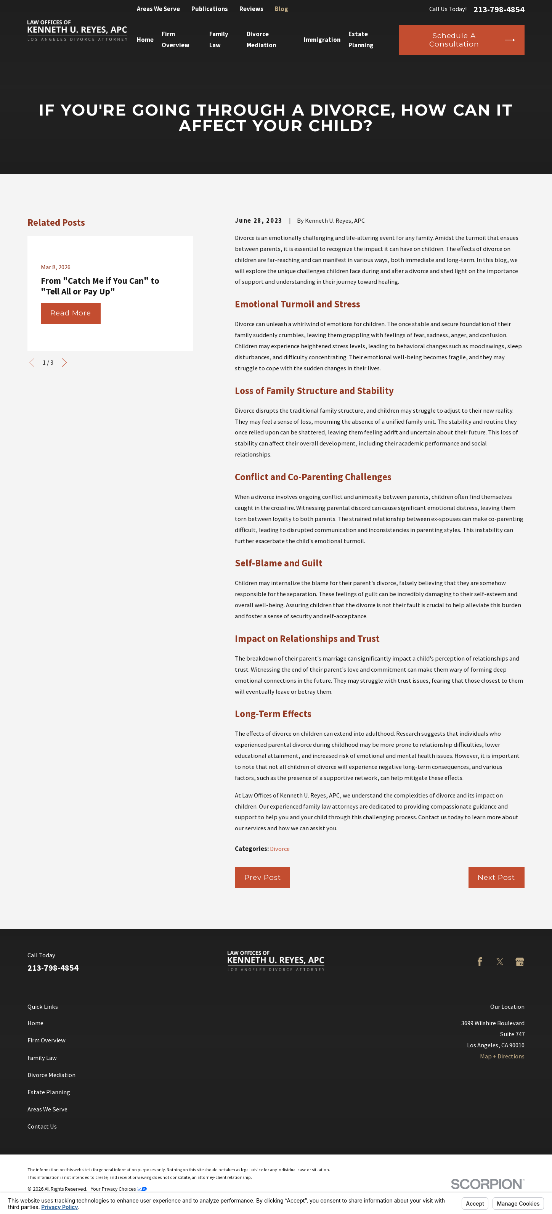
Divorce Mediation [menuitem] (261, 39)
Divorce (280, 849)
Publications (209, 9)
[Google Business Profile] (519, 961)
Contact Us (42, 1126)
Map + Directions (502, 1056)
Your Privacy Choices (119, 1188)
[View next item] (64, 362)
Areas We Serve (158, 9)
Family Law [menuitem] (218, 39)
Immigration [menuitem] (322, 40)
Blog (281, 9)
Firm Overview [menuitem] (175, 39)
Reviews (251, 9)
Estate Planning (48, 1092)
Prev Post (262, 877)
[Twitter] (500, 961)
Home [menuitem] (145, 40)
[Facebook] (479, 961)
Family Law (42, 1058)
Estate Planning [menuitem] (361, 39)
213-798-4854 (499, 9)
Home (35, 1023)
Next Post (496, 877)
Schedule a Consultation (472, 39)
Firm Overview (46, 1040)
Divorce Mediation (51, 1075)
